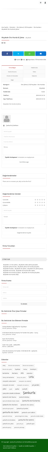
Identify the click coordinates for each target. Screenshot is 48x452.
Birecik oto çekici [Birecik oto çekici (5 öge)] (7, 369)
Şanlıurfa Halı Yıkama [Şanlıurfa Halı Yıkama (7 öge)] (9, 397)
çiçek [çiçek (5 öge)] (10, 389)
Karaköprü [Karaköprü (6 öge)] (33, 369)
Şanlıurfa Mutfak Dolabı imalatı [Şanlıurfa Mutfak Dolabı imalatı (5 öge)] (11, 401)
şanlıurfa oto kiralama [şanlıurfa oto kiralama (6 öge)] (9, 420)
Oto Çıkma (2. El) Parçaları (24, 27)
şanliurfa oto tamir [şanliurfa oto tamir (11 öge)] (11, 412)
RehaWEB (28, 442)
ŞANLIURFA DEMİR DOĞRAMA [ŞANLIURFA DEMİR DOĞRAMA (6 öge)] (11, 393)
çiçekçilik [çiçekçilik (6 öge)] (24, 389)
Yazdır (17, 59)
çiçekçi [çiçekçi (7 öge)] (17, 389)
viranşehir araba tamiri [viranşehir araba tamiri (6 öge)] (9, 381)
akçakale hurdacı (8, 268)
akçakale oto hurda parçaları (31, 272)
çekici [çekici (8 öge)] (4, 389)
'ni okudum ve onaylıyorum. (19, 157)
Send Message (24, 162)
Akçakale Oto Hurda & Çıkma (10, 29)
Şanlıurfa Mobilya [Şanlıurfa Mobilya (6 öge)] (24, 397)
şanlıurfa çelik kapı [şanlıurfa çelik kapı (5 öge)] (19, 427)
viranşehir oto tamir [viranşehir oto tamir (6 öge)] (8, 385)
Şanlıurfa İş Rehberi (10, 125)
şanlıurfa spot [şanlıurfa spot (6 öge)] (30, 424)
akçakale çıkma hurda (10, 267)
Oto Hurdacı (37, 27)
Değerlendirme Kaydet (24, 233)
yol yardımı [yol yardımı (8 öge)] (35, 385)
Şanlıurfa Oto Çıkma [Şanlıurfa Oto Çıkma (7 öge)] (27, 405)
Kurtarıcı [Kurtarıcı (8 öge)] (15, 373)
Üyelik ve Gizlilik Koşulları (26, 446)
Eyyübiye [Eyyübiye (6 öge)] (17, 369)
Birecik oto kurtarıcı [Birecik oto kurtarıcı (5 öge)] (28, 365)
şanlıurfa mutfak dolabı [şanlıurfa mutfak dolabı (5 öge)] (37, 416)
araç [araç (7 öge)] (4, 365)
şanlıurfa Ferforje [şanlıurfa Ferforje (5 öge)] (7, 416)
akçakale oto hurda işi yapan (12, 272)
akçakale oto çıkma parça (35, 268)
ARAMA (24, 304)
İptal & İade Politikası (9, 448)
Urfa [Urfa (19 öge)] (31, 377)
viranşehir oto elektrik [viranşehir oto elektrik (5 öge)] (25, 381)
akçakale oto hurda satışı (11, 274)
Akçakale (42, 88)
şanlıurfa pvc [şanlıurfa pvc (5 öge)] (20, 423)
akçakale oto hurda (9, 270)
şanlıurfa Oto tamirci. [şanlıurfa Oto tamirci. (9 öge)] (26, 420)
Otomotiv (12, 27)
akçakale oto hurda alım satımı (25, 270)
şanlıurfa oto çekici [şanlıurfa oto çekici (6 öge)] (8, 424)
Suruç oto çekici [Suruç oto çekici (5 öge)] (21, 377)
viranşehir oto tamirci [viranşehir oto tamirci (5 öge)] (23, 385)
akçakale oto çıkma (20, 268)
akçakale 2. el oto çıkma (10, 265)
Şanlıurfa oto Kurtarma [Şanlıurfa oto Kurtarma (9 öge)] (31, 401)
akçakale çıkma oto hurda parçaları (28, 267)
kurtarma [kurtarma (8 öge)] (6, 373)
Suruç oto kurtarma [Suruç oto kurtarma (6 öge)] (8, 377)
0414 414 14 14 (40, 95)
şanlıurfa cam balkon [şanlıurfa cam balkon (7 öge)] (28, 412)
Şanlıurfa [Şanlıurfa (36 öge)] (29, 392)
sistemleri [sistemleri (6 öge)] (29, 373)
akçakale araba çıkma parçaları (28, 265)
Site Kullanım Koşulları (10, 446)
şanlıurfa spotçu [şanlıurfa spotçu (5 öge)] (7, 427)
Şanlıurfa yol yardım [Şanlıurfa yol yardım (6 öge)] (22, 408)
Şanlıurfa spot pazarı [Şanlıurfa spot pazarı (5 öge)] (8, 408)
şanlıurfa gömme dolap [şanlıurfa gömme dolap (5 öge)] (21, 416)
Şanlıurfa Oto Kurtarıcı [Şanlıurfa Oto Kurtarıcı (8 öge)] (10, 405)
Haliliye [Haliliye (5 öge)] (25, 369)
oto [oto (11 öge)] (22, 373)
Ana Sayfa (5, 27)
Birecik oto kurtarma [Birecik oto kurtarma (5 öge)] (14, 365)
